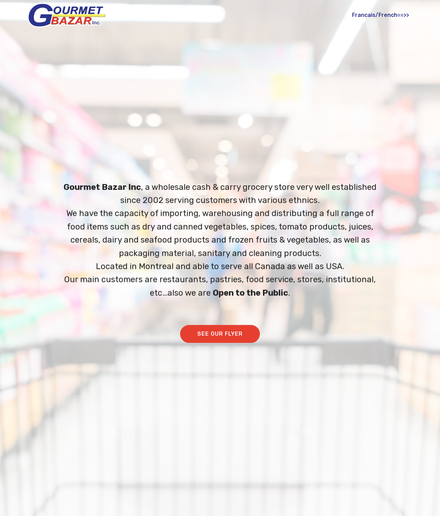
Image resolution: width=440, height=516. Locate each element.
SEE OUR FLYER (220, 334)
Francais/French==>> (380, 15)
